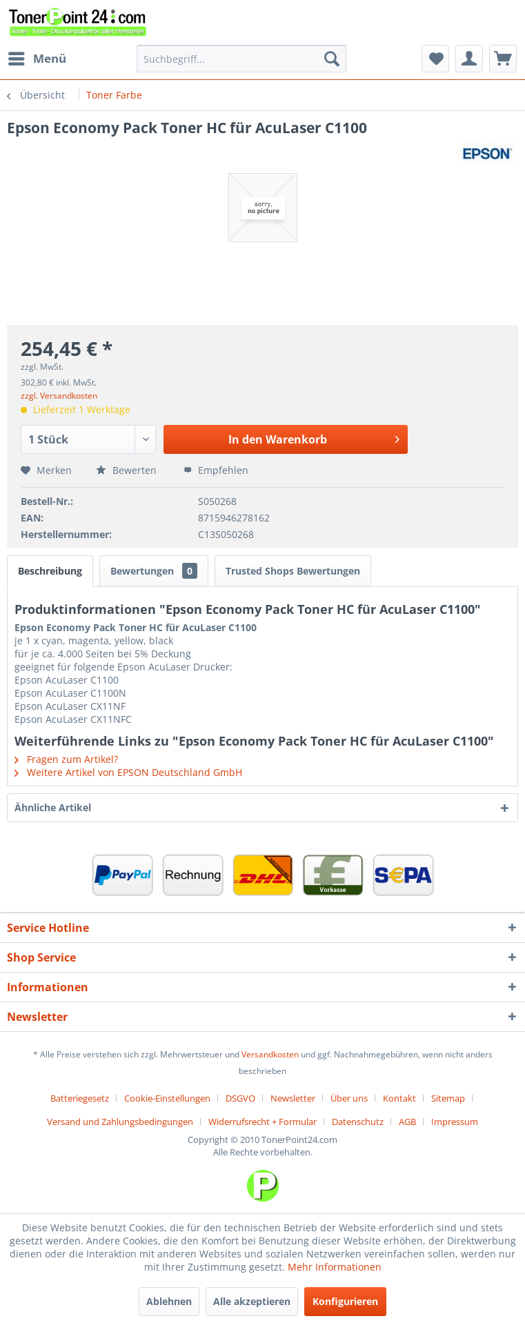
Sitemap (448, 1098)
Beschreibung (50, 570)
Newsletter (292, 1098)
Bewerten (127, 470)
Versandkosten (270, 1054)
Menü (37, 57)
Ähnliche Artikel (52, 807)
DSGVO (240, 1098)
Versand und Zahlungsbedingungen (120, 1121)
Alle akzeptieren (251, 1301)
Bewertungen (153, 571)
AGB (407, 1121)
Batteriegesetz (79, 1098)
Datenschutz (358, 1121)
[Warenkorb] (503, 58)
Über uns (349, 1098)
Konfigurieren (345, 1301)
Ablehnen (169, 1301)
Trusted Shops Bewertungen (293, 570)
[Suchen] (331, 58)
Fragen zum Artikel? (66, 759)
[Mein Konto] (469, 58)
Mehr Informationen (335, 1266)
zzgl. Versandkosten (59, 395)
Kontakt (399, 1098)
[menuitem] (36, 58)
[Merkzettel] (435, 58)
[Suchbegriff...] (241, 58)
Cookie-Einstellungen (167, 1098)
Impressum (454, 1121)
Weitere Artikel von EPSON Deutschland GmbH (128, 772)
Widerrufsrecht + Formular (262, 1121)
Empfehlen (216, 470)
